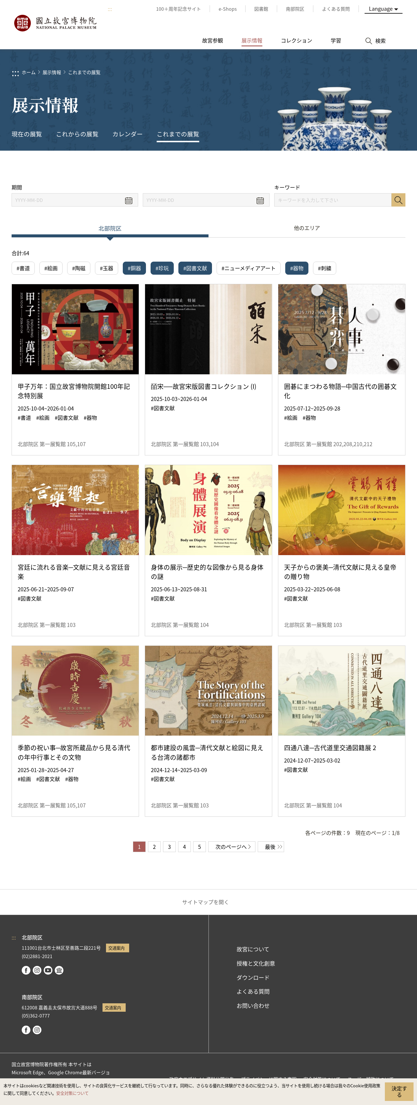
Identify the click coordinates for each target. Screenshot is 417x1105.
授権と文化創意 (256, 963)
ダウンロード (253, 977)
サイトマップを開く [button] (205, 902)
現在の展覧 (27, 134)
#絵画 (51, 268)
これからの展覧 (77, 134)
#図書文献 (195, 268)
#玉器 (106, 268)
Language (381, 8)
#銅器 (134, 268)
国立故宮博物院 (55, 23)
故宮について (253, 949)
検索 (398, 200)
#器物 (296, 268)
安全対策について (72, 1093)
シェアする (348, 167)
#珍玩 (162, 268)
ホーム (29, 72)
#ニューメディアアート (249, 268)
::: (110, 8)
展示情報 (52, 72)
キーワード (287, 187)
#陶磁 (78, 268)
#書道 (23, 268)
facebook (26, 970)
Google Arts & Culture (59, 970)
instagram (37, 970)
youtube (48, 970)
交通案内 (116, 948)
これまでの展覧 (84, 72)
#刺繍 (324, 268)
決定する (399, 1091)
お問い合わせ (253, 1006)
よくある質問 (253, 991)
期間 (17, 187)
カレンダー (127, 134)
